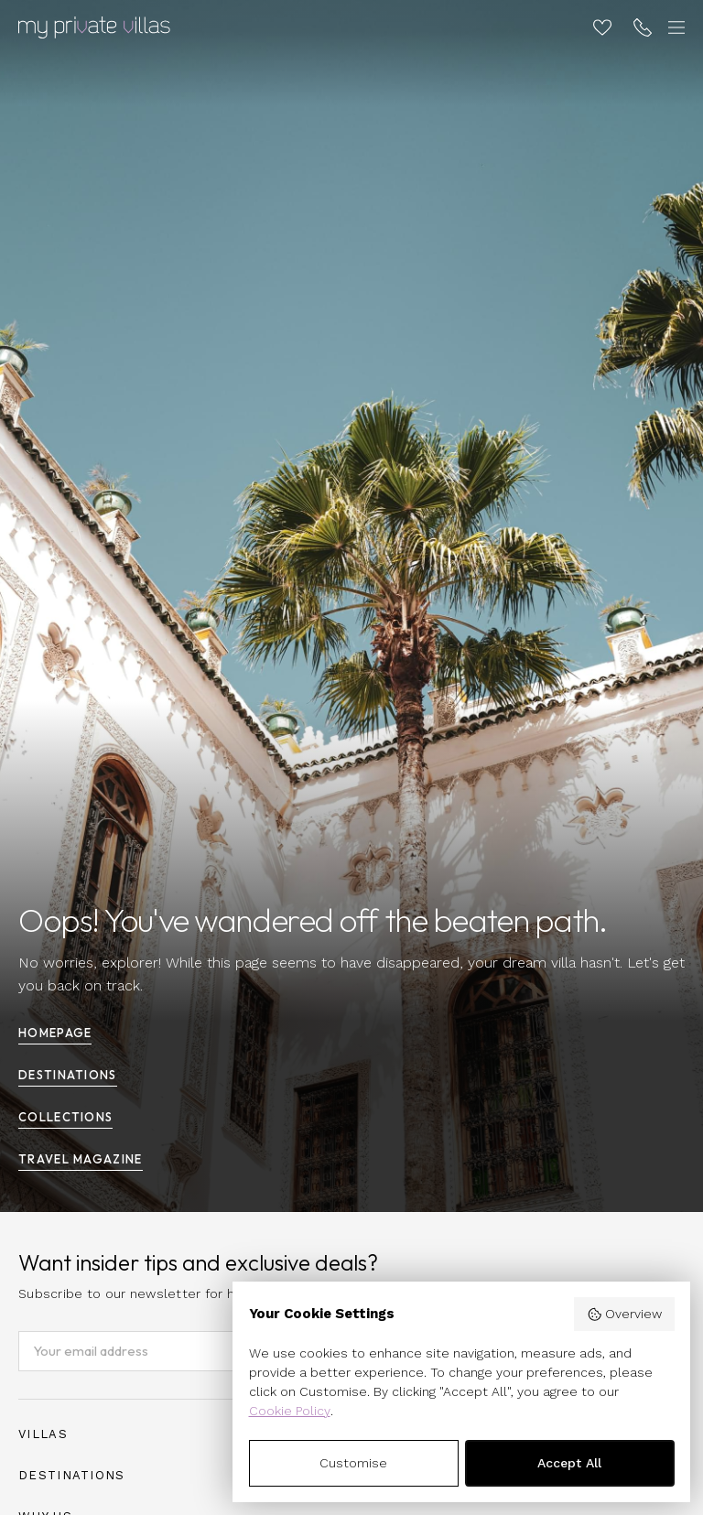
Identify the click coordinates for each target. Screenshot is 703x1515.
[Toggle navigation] (674, 27)
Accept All (569, 1462)
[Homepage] (94, 27)
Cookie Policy (289, 1410)
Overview (624, 1314)
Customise (353, 1462)
